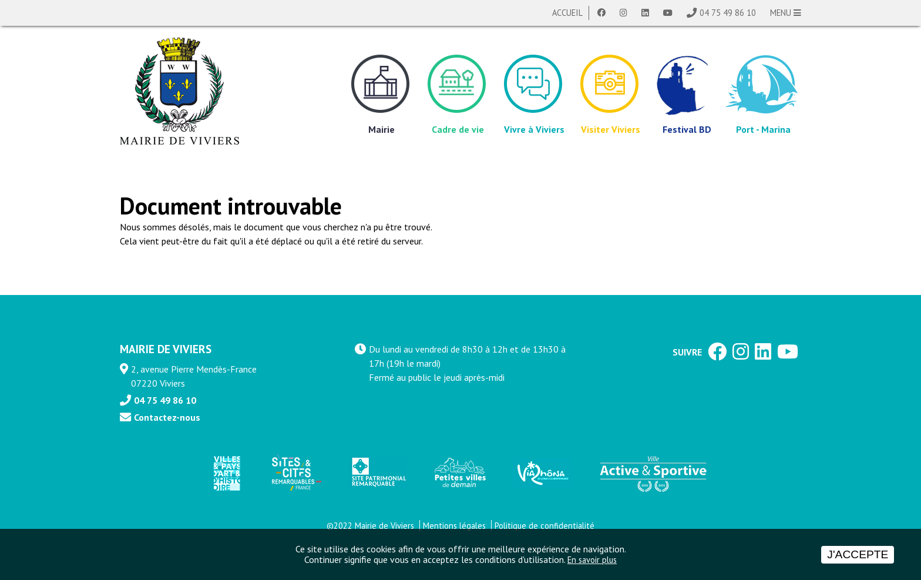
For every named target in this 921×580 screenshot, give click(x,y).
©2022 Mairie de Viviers (370, 525)
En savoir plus (592, 559)
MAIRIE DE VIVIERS (165, 348)
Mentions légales (454, 525)
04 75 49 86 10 (728, 12)
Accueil (567, 12)
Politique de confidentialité (544, 525)
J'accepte (857, 554)
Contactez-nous (167, 417)
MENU (785, 12)
